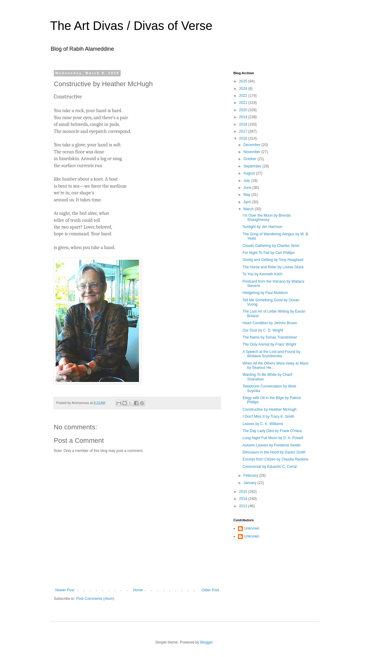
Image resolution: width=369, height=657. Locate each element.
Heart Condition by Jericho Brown (270, 323)
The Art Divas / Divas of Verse (131, 25)
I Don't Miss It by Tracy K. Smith (268, 416)
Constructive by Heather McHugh (270, 409)
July (247, 180)
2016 (243, 138)
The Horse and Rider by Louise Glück (273, 267)
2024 (243, 88)
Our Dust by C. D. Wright (263, 330)
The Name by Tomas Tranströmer (270, 337)
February (251, 475)
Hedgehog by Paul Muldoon (265, 293)
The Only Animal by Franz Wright (269, 344)
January (250, 483)
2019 (243, 117)
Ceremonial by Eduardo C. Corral (270, 466)
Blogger (206, 642)
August (249, 173)
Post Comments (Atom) (95, 598)
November (252, 152)
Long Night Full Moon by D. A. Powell (273, 438)
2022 (243, 96)
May (247, 195)
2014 (243, 499)
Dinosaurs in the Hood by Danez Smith (274, 452)
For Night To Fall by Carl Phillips (269, 253)
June (247, 187)
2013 (243, 506)
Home (138, 590)
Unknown (251, 528)
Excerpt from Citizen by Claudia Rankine (275, 459)
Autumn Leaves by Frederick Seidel (271, 445)
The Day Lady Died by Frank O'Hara (272, 431)
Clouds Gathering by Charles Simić (271, 246)
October (250, 159)
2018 (243, 124)
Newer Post (64, 590)
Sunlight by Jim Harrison (262, 227)
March (249, 209)
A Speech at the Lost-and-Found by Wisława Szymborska (271, 354)
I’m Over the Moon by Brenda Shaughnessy (266, 217)
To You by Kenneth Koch (263, 274)
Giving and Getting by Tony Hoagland (273, 260)
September (252, 166)
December (252, 145)
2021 (243, 103)
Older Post (210, 590)
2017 (243, 131)
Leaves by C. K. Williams (263, 424)
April (247, 202)
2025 (243, 81)
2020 (243, 110)
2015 (243, 492)
